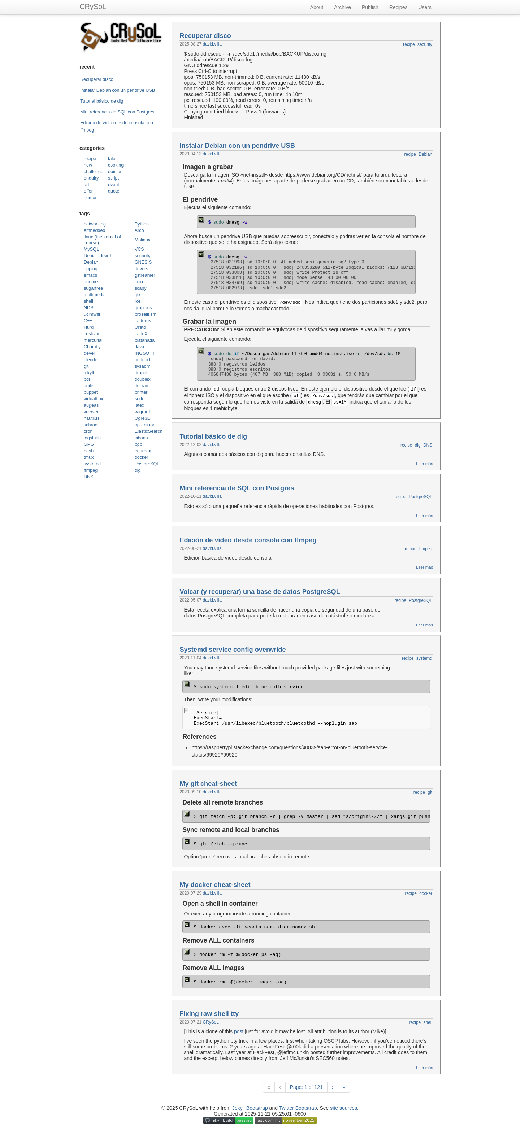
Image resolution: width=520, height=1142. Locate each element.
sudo (139, 398)
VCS (139, 249)
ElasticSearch (148, 431)
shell (88, 301)
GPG (89, 444)
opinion (115, 171)
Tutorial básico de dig (101, 101)
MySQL (91, 249)
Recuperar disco (96, 79)
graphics (143, 307)
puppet (91, 392)
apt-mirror (145, 424)
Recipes (398, 7)
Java (139, 346)
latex (139, 405)
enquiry (91, 178)
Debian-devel (97, 255)
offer (88, 191)
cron (88, 431)
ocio (139, 281)
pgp (138, 444)
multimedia (95, 294)
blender (91, 359)
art (86, 184)
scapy (141, 288)
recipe (90, 158)
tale (111, 158)
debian (141, 385)
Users (425, 7)
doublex (143, 379)
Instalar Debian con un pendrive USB (117, 90)
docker (141, 457)
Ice (138, 301)
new (88, 165)
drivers (141, 268)
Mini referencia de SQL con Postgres (117, 112)
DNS (89, 476)
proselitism (145, 314)
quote (114, 191)
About (317, 7)
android (142, 359)
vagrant (142, 411)
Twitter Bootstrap (298, 1108)
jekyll (89, 372)
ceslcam (92, 333)
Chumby (92, 346)
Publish (370, 7)
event (113, 184)
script (113, 178)
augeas (91, 405)
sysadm (142, 366)
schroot (91, 424)
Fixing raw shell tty (209, 1013)
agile (89, 385)
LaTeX (141, 333)
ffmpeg (91, 470)
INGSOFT (145, 353)
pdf (87, 379)
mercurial (93, 340)
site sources (343, 1108)
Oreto (140, 327)
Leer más (424, 463)
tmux (89, 457)
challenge (93, 171)
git (86, 366)
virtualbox (93, 398)
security (142, 255)
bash (89, 450)
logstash (92, 437)
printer (141, 392)
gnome (91, 281)
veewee (91, 411)
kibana (141, 437)
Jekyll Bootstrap (250, 1108)
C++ (88, 320)
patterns (143, 320)
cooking (116, 165)
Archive (342, 7)
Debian (91, 262)
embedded (94, 230)
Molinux (142, 239)
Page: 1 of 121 (306, 1087)
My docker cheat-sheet (214, 884)
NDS (89, 307)
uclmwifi (92, 314)
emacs (90, 275)
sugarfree (93, 288)
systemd (92, 463)
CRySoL (92, 6)
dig (138, 470)
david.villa (212, 44)
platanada (145, 340)
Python (142, 224)
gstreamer (145, 275)
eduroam (144, 450)
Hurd (89, 327)
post (238, 1031)
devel (89, 353)
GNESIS (143, 262)
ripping (91, 268)
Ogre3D (143, 418)
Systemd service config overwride (232, 649)
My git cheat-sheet (208, 783)
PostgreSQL (147, 463)
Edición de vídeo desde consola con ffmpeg (247, 540)
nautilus (91, 418)
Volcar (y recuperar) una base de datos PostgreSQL (259, 591)
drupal (141, 372)
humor (90, 197)
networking (95, 224)
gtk (138, 294)
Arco (139, 230)
